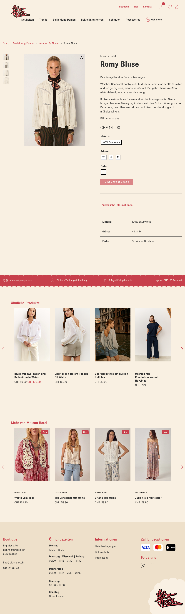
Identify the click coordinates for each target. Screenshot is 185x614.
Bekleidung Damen (64, 19)
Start (6, 43)
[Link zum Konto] (170, 7)
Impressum (101, 557)
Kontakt (147, 6)
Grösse (104, 151)
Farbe (103, 166)
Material (105, 136)
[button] (180, 348)
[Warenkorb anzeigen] (160, 7)
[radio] (111, 142)
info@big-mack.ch (13, 562)
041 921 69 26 (11, 568)
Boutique (124, 6)
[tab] (117, 205)
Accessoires (133, 19)
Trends (43, 19)
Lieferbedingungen (105, 546)
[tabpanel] (141, 231)
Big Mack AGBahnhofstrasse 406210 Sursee (14, 549)
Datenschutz (102, 552)
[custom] (143, 565)
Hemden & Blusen (48, 43)
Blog (136, 6)
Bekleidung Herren (92, 19)
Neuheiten (27, 19)
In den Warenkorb (116, 182)
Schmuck (114, 19)
